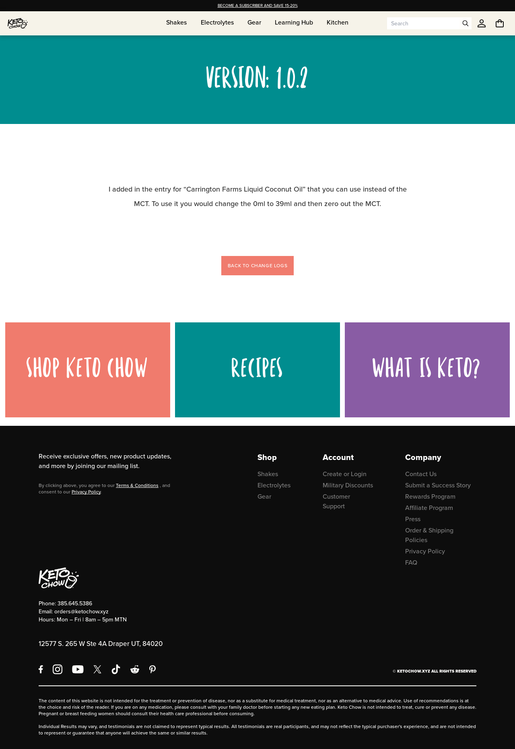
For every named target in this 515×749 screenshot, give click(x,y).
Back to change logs (257, 265)
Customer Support (336, 501)
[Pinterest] (152, 669)
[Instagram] (57, 669)
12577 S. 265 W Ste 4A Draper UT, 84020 (101, 644)
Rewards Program (430, 496)
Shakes (268, 474)
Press (412, 519)
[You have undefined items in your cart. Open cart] (500, 23)
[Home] (18, 23)
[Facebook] (41, 669)
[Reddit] (135, 669)
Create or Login (345, 474)
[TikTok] (116, 669)
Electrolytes (274, 485)
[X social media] (97, 669)
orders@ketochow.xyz (81, 611)
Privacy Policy (86, 491)
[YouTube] (78, 669)
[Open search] (465, 23)
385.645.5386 (75, 603)
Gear (264, 496)
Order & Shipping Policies (429, 535)
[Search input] (423, 23)
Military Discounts (348, 485)
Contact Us (421, 474)
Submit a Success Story (438, 485)
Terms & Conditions (137, 485)
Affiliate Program (429, 507)
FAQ (411, 562)
